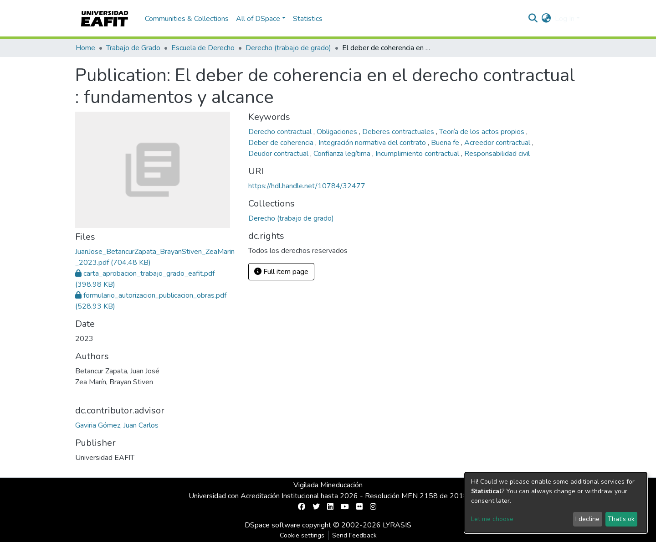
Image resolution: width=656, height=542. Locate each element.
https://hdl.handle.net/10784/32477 (306, 186)
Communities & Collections (187, 19)
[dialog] (556, 502)
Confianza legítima (342, 154)
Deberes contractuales (399, 132)
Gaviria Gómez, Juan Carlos (117, 425)
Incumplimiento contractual (418, 154)
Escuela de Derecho (203, 48)
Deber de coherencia (281, 143)
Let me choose (492, 519)
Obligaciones (338, 132)
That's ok (621, 519)
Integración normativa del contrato (373, 143)
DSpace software (272, 525)
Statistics (308, 19)
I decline (587, 519)
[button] (546, 18)
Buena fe (446, 143)
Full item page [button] (281, 272)
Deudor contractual (279, 154)
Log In (564, 19)
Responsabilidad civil (497, 154)
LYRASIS (397, 525)
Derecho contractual (280, 132)
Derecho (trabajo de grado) (288, 48)
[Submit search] (533, 18)
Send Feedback (354, 535)
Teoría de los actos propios (482, 132)
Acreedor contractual (498, 143)
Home (85, 48)
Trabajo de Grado (133, 48)
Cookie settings (302, 535)
